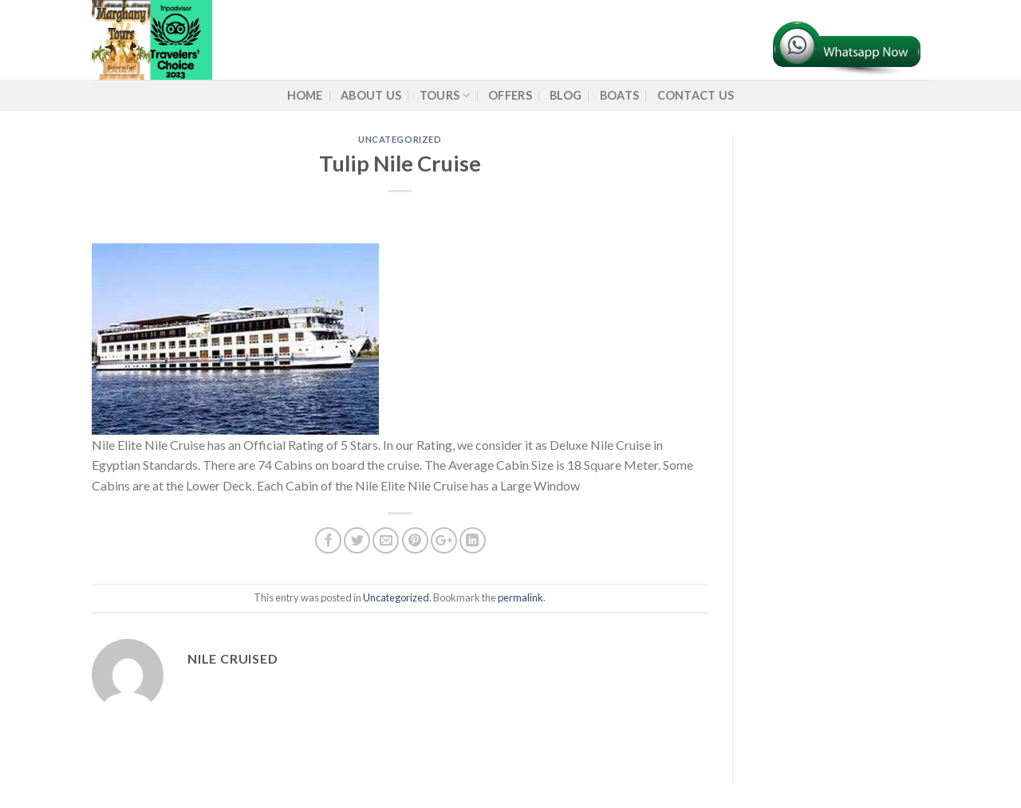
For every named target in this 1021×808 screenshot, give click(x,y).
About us (371, 95)
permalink (520, 597)
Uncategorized (399, 139)
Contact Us (696, 95)
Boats (619, 95)
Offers (510, 95)
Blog (565, 95)
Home (305, 95)
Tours (445, 95)
